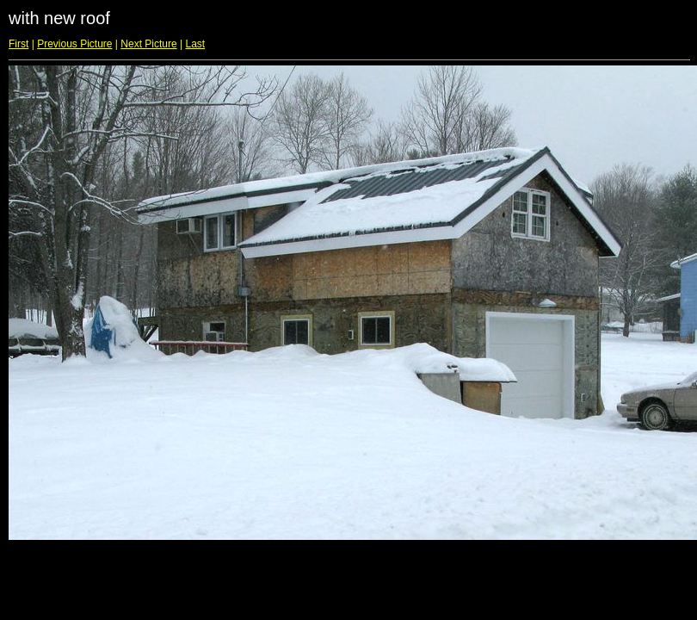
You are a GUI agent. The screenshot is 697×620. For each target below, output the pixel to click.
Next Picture (148, 44)
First (18, 44)
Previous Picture (74, 44)
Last (195, 44)
